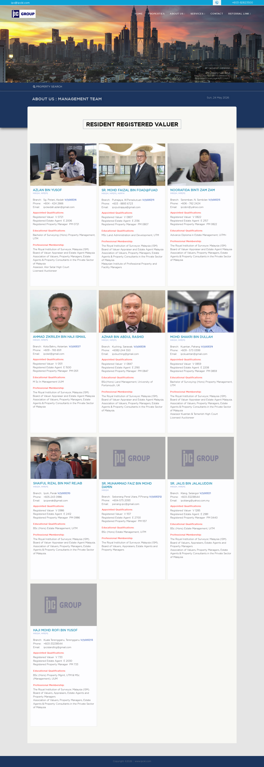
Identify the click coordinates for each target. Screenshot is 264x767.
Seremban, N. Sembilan (204, 200)
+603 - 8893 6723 (122, 207)
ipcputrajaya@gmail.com (126, 211)
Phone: (33, 203)
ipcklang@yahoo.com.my (198, 501)
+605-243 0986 (56, 497)
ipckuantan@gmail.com (194, 358)
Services (196, 13)
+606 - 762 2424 (194, 203)
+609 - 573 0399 (190, 354)
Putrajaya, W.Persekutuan (133, 203)
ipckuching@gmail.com (125, 358)
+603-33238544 (193, 497)
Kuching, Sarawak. (128, 350)
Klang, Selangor (199, 493)
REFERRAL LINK (238, 13)
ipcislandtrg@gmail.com (61, 647)
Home (139, 13)
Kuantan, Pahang (197, 350)
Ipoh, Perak (60, 493)
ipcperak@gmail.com (59, 501)
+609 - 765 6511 (49, 350)
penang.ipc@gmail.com (129, 504)
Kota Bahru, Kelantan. (58, 347)
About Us (176, 13)
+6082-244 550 (121, 354)
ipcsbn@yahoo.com (195, 207)
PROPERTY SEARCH (47, 86)
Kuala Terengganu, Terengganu (71, 640)
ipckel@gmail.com (50, 354)
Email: (32, 207)
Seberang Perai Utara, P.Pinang (140, 497)
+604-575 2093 (125, 500)
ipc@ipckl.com (20, 3)
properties (156, 13)
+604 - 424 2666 (50, 203)
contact (216, 13)
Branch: (33, 200)
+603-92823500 (242, 3)
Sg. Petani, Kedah (56, 200)
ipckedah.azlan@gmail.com (55, 207)
